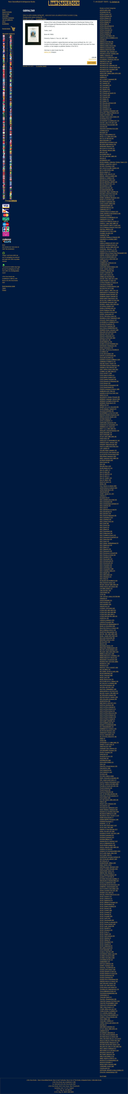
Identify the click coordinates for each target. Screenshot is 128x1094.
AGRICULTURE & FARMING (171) (109, 38)
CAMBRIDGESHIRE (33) (106, 206)
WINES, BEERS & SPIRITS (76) (108, 1058)
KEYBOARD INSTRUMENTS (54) (108, 581)
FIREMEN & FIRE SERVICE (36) (108, 367)
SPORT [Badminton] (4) (106, 900)
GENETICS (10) (104, 395)
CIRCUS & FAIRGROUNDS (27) (108, 257)
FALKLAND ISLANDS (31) (106, 358)
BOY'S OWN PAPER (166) (107, 170)
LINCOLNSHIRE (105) (105, 604)
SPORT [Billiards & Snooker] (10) (109, 902)
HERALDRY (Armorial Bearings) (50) (109, 431)
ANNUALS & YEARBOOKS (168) (108, 58)
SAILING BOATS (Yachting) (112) (109, 841)
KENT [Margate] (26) (105, 549)
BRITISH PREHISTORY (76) (107, 184)
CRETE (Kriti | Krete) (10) (106, 275)
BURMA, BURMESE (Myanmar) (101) (109, 198)
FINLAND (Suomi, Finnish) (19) (108, 363)
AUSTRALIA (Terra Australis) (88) (109, 125)
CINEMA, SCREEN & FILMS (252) (109, 255)
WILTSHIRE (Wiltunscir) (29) (107, 1054)
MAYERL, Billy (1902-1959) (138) (108, 634)
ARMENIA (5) (103, 77)
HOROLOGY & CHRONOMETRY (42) (110, 440)
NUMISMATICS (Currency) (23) (108, 729)
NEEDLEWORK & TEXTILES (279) (109, 691)
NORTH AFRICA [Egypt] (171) (108, 709)
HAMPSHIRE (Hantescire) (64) (108, 423)
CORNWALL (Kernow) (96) (107, 271)
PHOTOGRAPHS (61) (105, 770)
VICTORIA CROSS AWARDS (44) (109, 1035)
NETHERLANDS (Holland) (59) (108, 695)
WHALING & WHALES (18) (107, 1052)
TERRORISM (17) (104, 995)
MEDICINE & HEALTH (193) (107, 640)
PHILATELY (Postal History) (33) (108, 766)
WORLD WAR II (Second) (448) (108, 1064)
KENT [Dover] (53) (105, 525)
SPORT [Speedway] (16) (106, 942)
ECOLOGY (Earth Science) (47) (108, 320)
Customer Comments (8, 18)
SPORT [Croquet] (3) (105, 912)
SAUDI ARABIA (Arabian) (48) (107, 845)
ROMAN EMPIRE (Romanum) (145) (109, 819)
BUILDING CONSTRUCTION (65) (108, 194)
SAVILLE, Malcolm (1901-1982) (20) (109, 847)
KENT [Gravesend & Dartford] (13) (109, 537)
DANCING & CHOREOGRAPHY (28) (109, 286)
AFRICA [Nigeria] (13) (105, 28)
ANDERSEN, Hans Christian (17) (108, 52)
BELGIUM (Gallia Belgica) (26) (108, 144)
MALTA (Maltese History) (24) (108, 630)
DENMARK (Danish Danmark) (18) (109, 294)
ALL (76, 15)
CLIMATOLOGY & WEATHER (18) (109, 259)
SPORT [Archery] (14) (106, 896)
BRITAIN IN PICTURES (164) (107, 180)
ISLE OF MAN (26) (105, 472)
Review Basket (6, 29)
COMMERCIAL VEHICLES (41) (108, 263)
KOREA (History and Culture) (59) (109, 587)
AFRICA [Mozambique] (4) (107, 26)
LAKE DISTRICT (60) (105, 591)
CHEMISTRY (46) (104, 235)
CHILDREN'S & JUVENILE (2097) (108, 239)
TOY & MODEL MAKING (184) (108, 1013)
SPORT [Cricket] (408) (106, 910)
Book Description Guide (8, 286)
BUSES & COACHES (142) (107, 200)
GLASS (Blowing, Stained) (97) (108, 409)
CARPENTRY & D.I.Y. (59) (107, 219)
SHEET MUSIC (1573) (105, 865)
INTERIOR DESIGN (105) (106, 460)
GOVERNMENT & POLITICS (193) (109, 413)
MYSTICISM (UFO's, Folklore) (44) (109, 681)
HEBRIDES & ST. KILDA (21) (107, 427)
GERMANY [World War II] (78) (108, 403)
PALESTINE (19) (104, 758)
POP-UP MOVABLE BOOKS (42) (108, 794)
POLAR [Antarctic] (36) (106, 788)
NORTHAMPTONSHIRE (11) (107, 721)
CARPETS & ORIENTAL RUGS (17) (109, 221)
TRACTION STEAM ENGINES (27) (109, 1015)
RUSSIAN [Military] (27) (106, 839)
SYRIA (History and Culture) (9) (108, 987)
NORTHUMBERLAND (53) (107, 723)
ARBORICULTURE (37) (106, 61)
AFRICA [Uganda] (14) (106, 32)
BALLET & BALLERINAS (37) (107, 134)
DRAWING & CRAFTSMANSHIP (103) (110, 318)
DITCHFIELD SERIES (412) (107, 306)
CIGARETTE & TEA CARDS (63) (108, 251)
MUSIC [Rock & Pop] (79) (106, 679)
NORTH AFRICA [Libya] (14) (107, 711)
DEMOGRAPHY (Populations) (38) (109, 292)
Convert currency (92, 59)
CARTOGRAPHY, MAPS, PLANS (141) (110, 225)
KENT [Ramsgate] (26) (106, 551)
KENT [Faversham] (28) (106, 531)
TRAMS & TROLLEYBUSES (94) (108, 1017)
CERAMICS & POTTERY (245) (108, 231)
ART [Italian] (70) (104, 101)
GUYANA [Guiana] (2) (105, 419)
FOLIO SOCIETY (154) (106, 373)
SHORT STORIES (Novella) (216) (109, 869)
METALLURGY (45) (105, 642)
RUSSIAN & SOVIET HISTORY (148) (109, 833)
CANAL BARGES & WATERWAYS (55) (110, 213)
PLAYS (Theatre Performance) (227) (109, 782)
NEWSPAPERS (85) (105, 701)
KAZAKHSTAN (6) (104, 498)
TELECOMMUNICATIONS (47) (108, 991)
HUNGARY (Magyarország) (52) (108, 444)
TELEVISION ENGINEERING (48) (108, 993)
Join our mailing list (7, 20)
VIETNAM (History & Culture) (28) (109, 1037)
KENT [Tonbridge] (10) (106, 567)
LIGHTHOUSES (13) (105, 602)
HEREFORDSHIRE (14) (106, 433)
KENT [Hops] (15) (104, 541)
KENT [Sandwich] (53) (105, 557)
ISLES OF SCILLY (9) (105, 482)
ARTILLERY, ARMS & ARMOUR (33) (109, 113)
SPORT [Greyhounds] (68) (107, 920)
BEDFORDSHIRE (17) (105, 140)
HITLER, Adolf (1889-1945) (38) (108, 437)
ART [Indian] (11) (104, 99)
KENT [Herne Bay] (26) (106, 539)
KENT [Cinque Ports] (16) (106, 521)
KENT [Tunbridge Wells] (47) (107, 571)
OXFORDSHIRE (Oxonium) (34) (108, 750)
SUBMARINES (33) (105, 962)
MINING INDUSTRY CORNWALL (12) (109, 656)
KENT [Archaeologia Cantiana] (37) (109, 504)
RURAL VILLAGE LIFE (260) (107, 831)
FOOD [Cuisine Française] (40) (108, 379)
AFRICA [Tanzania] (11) (106, 30)
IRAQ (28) (102, 464)
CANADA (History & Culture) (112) (109, 211)
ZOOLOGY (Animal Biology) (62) (108, 1072)
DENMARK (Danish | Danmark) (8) (109, 296)
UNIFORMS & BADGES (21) (107, 1027)
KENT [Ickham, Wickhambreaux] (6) (109, 543)
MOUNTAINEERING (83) (106, 673)
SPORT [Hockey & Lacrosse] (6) (108, 922)
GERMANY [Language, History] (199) (110, 399)
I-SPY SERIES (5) (104, 448)
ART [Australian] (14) (105, 85)
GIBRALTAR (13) (104, 405)
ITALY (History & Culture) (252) (108, 486)
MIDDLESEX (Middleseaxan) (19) (108, 648)
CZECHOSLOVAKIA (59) (106, 285)
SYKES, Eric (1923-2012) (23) (107, 985)
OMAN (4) (102, 739)
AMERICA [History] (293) (106, 44)
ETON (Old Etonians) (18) (106, 354)
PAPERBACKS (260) (105, 760)
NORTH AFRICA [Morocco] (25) (108, 713)
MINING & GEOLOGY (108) (107, 654)
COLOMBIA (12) (104, 261)
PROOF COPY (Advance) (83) (108, 804)
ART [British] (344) (105, 89)
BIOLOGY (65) (103, 152)
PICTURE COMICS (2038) (107, 776)
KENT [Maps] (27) (104, 547)
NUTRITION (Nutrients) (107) (107, 731)
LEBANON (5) (103, 598)
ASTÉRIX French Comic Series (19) (109, 117)
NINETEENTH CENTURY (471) (108, 703)
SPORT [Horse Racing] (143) (107, 924)
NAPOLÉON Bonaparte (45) (107, 685)
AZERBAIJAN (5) (104, 131)
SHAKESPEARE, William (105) (108, 863)
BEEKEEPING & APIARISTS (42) (108, 142)
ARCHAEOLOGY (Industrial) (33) (108, 65)
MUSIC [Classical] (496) (106, 675)
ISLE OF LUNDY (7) (105, 470)
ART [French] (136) (105, 95)
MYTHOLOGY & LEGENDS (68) (108, 683)
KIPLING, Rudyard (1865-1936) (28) (109, 585)
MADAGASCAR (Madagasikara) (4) (109, 624)
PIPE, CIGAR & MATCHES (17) (108, 780)
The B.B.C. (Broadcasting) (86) (108, 999)
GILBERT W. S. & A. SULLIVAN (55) (109, 407)
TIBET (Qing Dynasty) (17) (107, 1007)
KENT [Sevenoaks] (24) (106, 559)
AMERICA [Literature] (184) (107, 48)
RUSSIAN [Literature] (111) (107, 837)
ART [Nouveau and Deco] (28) (108, 103)
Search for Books (7, 12)
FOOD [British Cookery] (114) (108, 377)
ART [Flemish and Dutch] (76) (108, 93)
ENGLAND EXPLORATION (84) (108, 332)
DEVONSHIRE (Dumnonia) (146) (108, 302)
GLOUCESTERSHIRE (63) (107, 411)
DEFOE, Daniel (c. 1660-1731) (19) (109, 290)
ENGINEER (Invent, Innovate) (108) (109, 330)
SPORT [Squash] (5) (105, 944)
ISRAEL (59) (103, 484)
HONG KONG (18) (104, 439)
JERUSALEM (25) (104, 492)
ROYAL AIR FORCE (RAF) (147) (108, 825)
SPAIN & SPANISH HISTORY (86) (109, 891)
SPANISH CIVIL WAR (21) (107, 893)
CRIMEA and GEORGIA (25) (107, 277)
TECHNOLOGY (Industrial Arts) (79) (109, 989)
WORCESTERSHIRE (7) (106, 1062)
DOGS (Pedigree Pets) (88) (107, 310)
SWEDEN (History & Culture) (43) (109, 981)
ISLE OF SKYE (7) (104, 476)
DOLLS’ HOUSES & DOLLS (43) (108, 312)
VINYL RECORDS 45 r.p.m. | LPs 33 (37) (110, 1039)
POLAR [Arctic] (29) (105, 790)
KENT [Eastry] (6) (104, 527)
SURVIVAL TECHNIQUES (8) (107, 968)
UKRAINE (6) (103, 1025)
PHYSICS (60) (103, 774)
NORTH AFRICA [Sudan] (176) (108, 717)
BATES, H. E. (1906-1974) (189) (108, 136)
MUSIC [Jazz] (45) (105, 677)
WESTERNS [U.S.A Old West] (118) (109, 1050)
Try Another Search (41, 19)
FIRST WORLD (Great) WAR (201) (109, 369)
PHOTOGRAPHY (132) (106, 772)
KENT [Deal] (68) (104, 523)
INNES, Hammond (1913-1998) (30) (109, 458)
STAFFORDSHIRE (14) (106, 950)
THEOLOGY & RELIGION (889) (108, 1005)
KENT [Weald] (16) (105, 573)
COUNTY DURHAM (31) (106, 273)
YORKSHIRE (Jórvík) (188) (107, 1066)
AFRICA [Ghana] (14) (105, 18)
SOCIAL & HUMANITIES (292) (108, 883)
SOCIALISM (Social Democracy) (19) (110, 885)
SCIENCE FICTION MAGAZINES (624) (110, 851)
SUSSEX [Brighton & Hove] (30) (108, 973)
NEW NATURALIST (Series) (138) (109, 697)
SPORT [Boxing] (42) (105, 908)
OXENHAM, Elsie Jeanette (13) (108, 748)
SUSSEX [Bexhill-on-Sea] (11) (108, 972)
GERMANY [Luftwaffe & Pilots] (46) (109, 401)
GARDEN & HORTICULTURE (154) (109, 393)
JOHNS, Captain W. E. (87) (107, 494)
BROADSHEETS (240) (106, 186)
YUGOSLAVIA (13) (105, 1068)
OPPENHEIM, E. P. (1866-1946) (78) (109, 743)
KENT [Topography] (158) (106, 569)
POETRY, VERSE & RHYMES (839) (109, 784)
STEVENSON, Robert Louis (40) (108, 954)
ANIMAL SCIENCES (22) (106, 56)
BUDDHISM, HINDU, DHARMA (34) (109, 192)
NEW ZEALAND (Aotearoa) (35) (108, 699)
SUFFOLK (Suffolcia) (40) (106, 964)
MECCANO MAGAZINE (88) (107, 638)
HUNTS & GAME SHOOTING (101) (109, 446)
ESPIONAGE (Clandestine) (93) (108, 346)
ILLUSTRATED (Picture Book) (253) (109, 454)
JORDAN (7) (103, 496)
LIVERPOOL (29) (104, 618)
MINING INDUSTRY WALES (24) (108, 658)
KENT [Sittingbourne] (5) (106, 561)
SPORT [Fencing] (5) (105, 914)
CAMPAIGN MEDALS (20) (107, 208)
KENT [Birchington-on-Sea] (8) (108, 510)
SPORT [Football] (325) (106, 916)
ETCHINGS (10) (104, 352)
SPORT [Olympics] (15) (106, 930)
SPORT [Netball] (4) (105, 928)
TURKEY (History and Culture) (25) (109, 1023)
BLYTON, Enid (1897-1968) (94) (108, 156)
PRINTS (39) (103, 802)
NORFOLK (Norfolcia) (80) (107, 705)
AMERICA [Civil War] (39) (106, 42)
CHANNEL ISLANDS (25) (106, 233)
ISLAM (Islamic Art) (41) (106, 468)
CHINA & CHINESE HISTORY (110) (109, 243)
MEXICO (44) (103, 644)
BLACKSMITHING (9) (105, 154)
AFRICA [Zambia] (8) (105, 34)
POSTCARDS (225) (105, 798)
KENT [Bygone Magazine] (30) (108, 515)
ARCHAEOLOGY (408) (106, 63)
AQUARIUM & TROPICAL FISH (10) (109, 59)
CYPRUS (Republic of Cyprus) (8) (109, 283)
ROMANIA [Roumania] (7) (106, 821)
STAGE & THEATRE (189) (107, 952)
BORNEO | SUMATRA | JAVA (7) (108, 164)
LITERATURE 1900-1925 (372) (108, 610)
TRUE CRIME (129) (105, 1019)
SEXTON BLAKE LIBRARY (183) (108, 859)
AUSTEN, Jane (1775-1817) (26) (108, 123)
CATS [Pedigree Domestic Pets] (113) (110, 227)
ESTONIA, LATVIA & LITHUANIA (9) (109, 350)
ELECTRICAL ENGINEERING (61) (108, 328)
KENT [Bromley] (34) (105, 514)
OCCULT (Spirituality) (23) (107, 735)
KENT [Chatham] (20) (105, 519)
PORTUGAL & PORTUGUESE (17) (109, 796)
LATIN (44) (102, 594)
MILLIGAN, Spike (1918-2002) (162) (109, 652)
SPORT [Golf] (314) (105, 918)
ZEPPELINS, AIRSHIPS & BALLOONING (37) (112, 1070)
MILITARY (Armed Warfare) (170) (108, 650)
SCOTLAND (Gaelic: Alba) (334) (108, 853)
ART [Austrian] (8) (105, 87)
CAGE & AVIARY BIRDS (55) (107, 204)
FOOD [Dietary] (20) (105, 383)
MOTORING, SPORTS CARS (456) (109, 671)
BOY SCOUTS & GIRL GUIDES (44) (109, 168)
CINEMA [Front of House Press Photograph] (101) (113, 253)
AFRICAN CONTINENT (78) (107, 36)
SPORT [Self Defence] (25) (107, 936)
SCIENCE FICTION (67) (106, 849)
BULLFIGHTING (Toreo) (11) (107, 196)
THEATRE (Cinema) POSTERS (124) (110, 1001)
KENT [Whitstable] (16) (106, 575)
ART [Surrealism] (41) (105, 109)
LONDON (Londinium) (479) (107, 620)
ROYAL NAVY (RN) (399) (106, 827)
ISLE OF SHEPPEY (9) (106, 474)
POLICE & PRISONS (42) (106, 792)
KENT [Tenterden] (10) (106, 565)
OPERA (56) (103, 741)
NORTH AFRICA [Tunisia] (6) (107, 719)
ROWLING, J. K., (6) (105, 823)
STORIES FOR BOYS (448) (107, 956)
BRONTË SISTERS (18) (106, 188)
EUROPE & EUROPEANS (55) (108, 356)
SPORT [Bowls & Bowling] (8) (108, 906)
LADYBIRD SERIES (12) (106, 589)
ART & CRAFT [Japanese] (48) (108, 79)
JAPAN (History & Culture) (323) (108, 488)
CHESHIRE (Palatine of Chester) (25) (110, 237)
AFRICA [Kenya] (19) (105, 20)
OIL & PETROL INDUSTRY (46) (108, 737)
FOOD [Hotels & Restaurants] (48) (109, 385)
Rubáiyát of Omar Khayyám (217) (108, 829)
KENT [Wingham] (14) (105, 577)
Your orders (5, 16)
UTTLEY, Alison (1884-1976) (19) (108, 1029)
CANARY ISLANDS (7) (106, 215)
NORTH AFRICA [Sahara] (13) (108, 715)
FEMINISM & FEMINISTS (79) (108, 362)
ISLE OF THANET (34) (106, 478)
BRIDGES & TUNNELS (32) (107, 178)
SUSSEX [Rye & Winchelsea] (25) (109, 979)
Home (3, 10)
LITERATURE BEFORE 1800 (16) (108, 616)
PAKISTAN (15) (104, 754)
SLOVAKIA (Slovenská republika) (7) (109, 879)
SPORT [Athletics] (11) (106, 898)
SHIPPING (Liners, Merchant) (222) (109, 867)
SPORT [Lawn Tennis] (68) (107, 926)
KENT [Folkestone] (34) (106, 533)
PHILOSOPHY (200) (105, 768)
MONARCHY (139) (105, 664)
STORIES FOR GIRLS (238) (107, 958)
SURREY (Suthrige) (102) (106, 966)
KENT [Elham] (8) (104, 529)
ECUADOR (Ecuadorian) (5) (107, 324)
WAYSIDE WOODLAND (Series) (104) (110, 1045)
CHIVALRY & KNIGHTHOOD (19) (108, 245)
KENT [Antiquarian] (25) (106, 502)
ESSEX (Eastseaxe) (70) (106, 348)
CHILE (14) (103, 241)
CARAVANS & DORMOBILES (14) (109, 217)
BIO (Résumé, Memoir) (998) (107, 150)
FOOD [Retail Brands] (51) (107, 387)
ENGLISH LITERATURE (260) (107, 338)
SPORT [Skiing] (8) (105, 940)
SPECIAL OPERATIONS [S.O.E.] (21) (109, 895)
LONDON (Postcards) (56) (107, 622)
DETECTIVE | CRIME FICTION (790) (109, 300)
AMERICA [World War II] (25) (107, 50)
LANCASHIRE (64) (105, 592)
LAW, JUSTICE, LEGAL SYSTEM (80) (110, 596)
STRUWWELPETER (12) (106, 960)
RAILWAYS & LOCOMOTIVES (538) (109, 812)
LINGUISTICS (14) (105, 606)
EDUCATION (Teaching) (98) (107, 326)
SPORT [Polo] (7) (104, 932)
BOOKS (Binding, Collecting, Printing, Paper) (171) (113, 162)
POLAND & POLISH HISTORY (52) (109, 786)
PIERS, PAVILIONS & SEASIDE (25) (109, 778)
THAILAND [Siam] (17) (106, 997)
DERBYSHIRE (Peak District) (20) (109, 298)
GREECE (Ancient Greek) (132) (108, 417)
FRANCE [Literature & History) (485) (109, 389)
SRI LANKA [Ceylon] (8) (106, 948)
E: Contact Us (114, 1)
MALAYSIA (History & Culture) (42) (109, 628)
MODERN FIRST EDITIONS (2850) (109, 662)
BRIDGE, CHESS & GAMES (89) (108, 176)
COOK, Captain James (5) (107, 269)
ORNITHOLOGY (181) (105, 746)
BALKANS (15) (104, 133)
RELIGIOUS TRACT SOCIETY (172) (109, 816)
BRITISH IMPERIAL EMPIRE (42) (108, 182)
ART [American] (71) (105, 81)
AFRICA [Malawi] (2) (105, 22)
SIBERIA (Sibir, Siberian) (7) (107, 873)
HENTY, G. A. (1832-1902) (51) (108, 429)
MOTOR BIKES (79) (105, 669)
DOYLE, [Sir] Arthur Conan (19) (108, 316)
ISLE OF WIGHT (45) (105, 480)
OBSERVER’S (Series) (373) (107, 733)
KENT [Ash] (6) (104, 508)
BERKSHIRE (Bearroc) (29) (107, 146)
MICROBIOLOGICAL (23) (106, 646)
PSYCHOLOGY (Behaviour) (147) (109, 808)
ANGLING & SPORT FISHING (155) (109, 54)
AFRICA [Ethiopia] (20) (106, 16)
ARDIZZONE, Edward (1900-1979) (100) (110, 73)
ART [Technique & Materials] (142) (109, 111)
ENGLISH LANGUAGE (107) (107, 336)
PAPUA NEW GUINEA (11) (107, 762)
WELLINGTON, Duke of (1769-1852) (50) (110, 1047)
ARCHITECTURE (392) (106, 71)
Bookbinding (5, 24)
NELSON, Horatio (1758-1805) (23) (109, 693)
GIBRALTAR (47, 52)
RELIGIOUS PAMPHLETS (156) (108, 814)
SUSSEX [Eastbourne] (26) (107, 975)
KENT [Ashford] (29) (105, 506)
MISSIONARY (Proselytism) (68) (108, 660)
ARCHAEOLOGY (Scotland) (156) (109, 69)
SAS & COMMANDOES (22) (107, 843)
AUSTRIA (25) (103, 127)
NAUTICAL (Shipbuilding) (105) (108, 689)
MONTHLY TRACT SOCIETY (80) (109, 667)
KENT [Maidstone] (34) (106, 545)
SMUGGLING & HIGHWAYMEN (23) (109, 881)
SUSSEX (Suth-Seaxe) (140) (107, 970)
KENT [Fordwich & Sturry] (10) (108, 535)
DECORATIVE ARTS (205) (107, 288)
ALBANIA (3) (103, 40)
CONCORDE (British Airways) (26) (109, 267)
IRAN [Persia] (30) (104, 462)
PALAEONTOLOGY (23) (106, 756)
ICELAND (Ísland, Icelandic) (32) (108, 450)
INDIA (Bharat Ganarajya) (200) (108, 456)
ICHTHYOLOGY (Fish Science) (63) (109, 452)
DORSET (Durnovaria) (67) (107, 314)
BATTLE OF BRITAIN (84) (107, 138)
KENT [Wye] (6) (104, 579)
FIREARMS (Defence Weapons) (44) (109, 365)
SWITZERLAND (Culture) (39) (108, 983)
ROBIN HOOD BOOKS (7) (106, 818)
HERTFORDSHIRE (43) (106, 435)
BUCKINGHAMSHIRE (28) (106, 190)
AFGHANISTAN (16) (105, 12)
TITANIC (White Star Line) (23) (108, 1009)
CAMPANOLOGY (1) (105, 210)
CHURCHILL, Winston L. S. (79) (108, 249)
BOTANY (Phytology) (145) (107, 166)
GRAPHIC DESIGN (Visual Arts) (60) (109, 415)
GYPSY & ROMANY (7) (106, 421)
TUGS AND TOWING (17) (106, 1021)
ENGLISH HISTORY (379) (106, 334)
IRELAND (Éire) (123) (105, 466)
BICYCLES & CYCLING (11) (107, 148)
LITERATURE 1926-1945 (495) (108, 612)
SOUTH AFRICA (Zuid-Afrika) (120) (109, 889)
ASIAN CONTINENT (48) (106, 115)
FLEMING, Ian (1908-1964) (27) (108, 371)
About (3, 22)
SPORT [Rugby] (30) (105, 934)
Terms (4, 288)
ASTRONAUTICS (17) (106, 119)
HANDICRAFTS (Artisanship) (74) (109, 425)
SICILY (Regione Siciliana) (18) (108, 875)
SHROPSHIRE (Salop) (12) (107, 871)
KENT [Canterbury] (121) (106, 517)
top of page (103, 1076)
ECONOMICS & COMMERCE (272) (109, 322)
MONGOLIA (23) (104, 666)
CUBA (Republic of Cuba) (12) (108, 281)
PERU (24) (102, 764)
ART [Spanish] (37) (105, 107)
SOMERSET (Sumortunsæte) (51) (109, 887)
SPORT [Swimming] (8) (106, 946)
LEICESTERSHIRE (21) (106, 600)
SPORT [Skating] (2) (105, 938)
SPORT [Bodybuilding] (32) (107, 904)
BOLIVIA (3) (103, 158)
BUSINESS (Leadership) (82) (107, 202)
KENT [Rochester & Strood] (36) (108, 553)
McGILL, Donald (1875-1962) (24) (108, 636)
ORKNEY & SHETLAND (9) (107, 744)
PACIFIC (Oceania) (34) (106, 752)
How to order (5, 14)
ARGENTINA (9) (104, 75)
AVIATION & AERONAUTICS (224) (109, 129)
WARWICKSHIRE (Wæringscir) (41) (109, 1043)
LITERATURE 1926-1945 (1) (107, 614)
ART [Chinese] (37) (105, 91)
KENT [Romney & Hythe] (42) (108, 555)
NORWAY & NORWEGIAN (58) (108, 725)
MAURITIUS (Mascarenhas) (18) (108, 632)
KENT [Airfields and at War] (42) (108, 500)
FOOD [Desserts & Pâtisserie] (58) (109, 381)
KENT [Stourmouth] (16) (106, 563)
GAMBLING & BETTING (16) (107, 391)
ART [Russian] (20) (105, 105)
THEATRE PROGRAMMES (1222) (109, 1003)
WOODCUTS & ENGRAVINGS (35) (109, 1060)
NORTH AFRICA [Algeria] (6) (107, 707)
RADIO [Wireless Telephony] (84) (109, 810)
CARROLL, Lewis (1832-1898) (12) (109, 223)
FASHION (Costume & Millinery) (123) (110, 360)
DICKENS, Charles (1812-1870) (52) (109, 304)
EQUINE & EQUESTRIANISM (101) (109, 344)
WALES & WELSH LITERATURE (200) (110, 1041)
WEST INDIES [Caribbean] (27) (108, 1048)
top (60, 68)
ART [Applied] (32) (105, 83)
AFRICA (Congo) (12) (105, 14)
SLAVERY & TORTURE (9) (107, 877)
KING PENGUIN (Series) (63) (107, 583)
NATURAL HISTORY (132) (107, 687)
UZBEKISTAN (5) (104, 1031)
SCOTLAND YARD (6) (106, 855)
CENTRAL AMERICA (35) (106, 229)
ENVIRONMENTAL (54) (106, 342)
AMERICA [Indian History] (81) (108, 46)
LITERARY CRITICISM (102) (107, 608)
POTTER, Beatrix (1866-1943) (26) (109, 800)
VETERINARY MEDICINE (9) (107, 1033)
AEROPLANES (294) (105, 10)
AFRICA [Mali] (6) (104, 24)
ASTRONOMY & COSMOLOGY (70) (109, 121)
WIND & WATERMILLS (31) (107, 1056)
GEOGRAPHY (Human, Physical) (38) (110, 397)
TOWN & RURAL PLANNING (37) (108, 1011)
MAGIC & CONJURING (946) (107, 626)
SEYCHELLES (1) (104, 861)
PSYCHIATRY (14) (105, 806)
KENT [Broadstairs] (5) (106, 512)
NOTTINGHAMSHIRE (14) (107, 727)
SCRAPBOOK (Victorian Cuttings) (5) (110, 857)
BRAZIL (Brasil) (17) (105, 172)
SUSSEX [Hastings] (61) (106, 977)
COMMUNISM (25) (105, 265)
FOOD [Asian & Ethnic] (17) (107, 375)
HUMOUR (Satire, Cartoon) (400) (108, 442)
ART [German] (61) (105, 97)
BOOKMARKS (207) (105, 160)
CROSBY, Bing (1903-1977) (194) (109, 279)
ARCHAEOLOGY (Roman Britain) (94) (110, 67)
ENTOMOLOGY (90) (105, 340)
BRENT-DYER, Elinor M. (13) (107, 174)
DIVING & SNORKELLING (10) (108, 308)
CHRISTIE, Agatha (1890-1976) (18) (109, 247)
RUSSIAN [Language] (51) (107, 835)
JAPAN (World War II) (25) (107, 490)
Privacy (4, 290)
